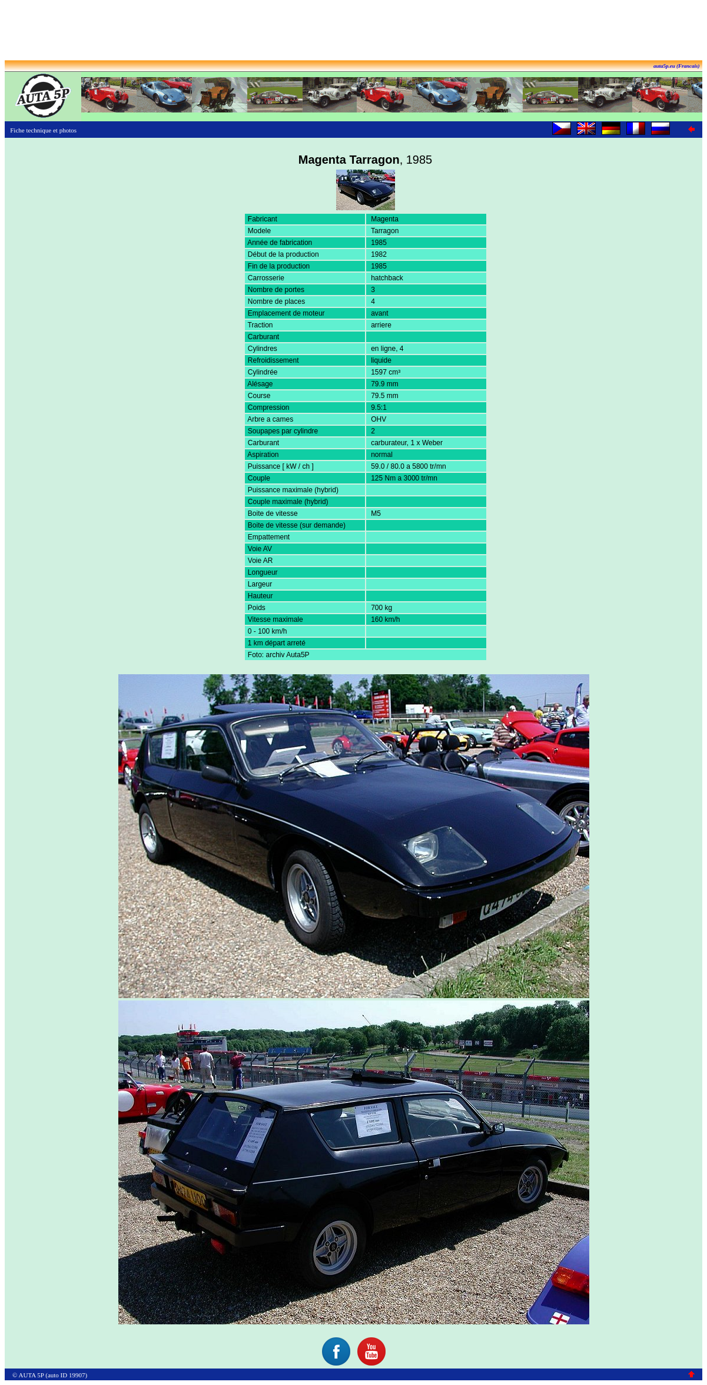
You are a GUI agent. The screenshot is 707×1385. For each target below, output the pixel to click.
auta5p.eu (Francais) (676, 66)
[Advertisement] (354, 31)
